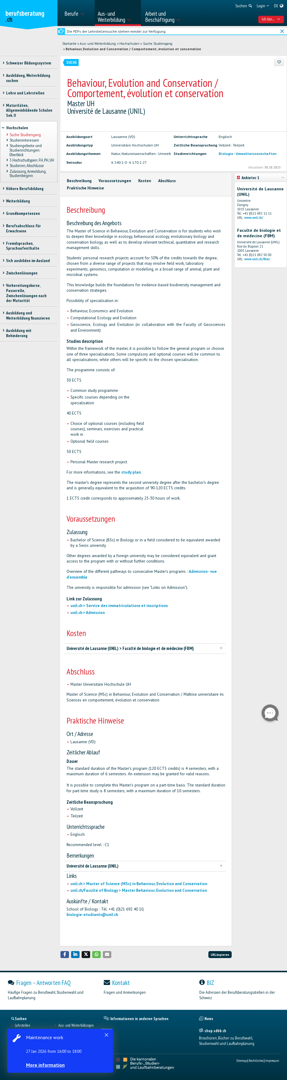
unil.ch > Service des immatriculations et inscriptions (119, 605)
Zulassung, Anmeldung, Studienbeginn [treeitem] (27, 174)
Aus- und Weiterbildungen (76, 1025)
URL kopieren (220, 954)
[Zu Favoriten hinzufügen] (279, 62)
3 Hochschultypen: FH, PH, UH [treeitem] (31, 160)
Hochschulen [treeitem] (17, 127)
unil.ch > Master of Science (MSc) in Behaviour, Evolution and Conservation (138, 883)
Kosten (144, 180)
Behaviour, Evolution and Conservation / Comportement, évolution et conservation (133, 49)
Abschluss (167, 180)
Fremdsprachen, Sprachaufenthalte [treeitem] (22, 246)
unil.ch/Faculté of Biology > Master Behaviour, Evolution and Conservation (138, 890)
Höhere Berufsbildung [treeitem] (25, 188)
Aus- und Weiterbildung (98, 43)
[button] (64, 954)
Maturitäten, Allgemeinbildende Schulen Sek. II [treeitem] (29, 110)
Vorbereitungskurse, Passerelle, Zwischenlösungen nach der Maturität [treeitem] (26, 293)
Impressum (272, 1060)
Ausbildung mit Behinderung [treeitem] (18, 333)
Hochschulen (129, 43)
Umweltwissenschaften (256, 153)
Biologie (226, 153)
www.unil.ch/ (253, 217)
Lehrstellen (22, 1025)
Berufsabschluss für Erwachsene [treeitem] (23, 228)
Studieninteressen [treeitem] (24, 140)
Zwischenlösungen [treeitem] (22, 273)
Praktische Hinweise (85, 188)
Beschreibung (79, 180)
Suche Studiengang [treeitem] (25, 134)
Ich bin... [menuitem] (271, 19)
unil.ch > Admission (87, 612)
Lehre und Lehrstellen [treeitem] (25, 93)
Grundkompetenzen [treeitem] (23, 213)
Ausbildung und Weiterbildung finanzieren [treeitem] (28, 315)
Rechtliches (256, 1060)
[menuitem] (77, 13)
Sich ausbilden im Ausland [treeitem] (28, 260)
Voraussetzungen (115, 180)
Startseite (69, 43)
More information (45, 1065)
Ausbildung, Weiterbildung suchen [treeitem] (28, 78)
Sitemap (241, 1060)
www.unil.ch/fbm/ (257, 259)
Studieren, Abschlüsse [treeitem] (26, 166)
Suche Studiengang (157, 43)
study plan (131, 472)
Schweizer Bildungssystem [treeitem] (28, 63)
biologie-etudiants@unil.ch (92, 914)
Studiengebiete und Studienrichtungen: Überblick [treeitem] (25, 150)
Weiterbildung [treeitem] (18, 201)
